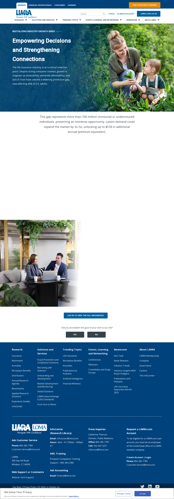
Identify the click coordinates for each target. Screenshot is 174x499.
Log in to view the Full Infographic (85, 315)
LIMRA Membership (149, 355)
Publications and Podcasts (122, 380)
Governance (145, 365)
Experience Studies (21, 401)
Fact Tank (118, 355)
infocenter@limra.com (67, 438)
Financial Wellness (72, 383)
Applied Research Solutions (20, 395)
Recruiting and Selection (44, 369)
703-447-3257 (100, 445)
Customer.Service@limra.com (26, 449)
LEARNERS (72, 5)
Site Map (16, 487)
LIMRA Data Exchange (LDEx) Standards (48, 398)
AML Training (58, 453)
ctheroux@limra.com (98, 449)
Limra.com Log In (149, 13)
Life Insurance (70, 355)
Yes (75, 334)
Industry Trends (122, 365)
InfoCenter (17, 406)
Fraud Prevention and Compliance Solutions (48, 361)
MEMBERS (22, 5)
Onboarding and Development (45, 377)
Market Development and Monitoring (47, 385)
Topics (111, 14)
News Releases (121, 360)
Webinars (93, 364)
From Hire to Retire (46, 404)
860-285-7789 (26, 445)
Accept (143, 495)
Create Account (125, 14)
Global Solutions (45, 391)
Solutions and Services (45, 351)
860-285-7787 (102, 442)
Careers (143, 370)
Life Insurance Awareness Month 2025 (123, 389)
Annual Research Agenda (20, 382)
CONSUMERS (59, 5)
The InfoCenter (147, 375)
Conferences (94, 359)
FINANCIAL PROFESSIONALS (40, 5)
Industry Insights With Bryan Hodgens (125, 372)
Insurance (17, 355)
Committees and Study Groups (99, 371)
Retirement (17, 360)
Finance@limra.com (66, 475)
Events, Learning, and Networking (98, 351)
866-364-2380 (67, 462)
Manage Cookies (124, 495)
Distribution (18, 375)
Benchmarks (18, 388)
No (96, 334)
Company (144, 360)
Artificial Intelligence (73, 378)
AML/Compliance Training (145, 5)
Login (148, 457)
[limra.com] (26, 14)
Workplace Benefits (21, 370)
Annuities (16, 365)
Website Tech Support (23, 477)
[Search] (104, 14)
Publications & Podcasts (70, 372)
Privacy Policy (29, 487)
